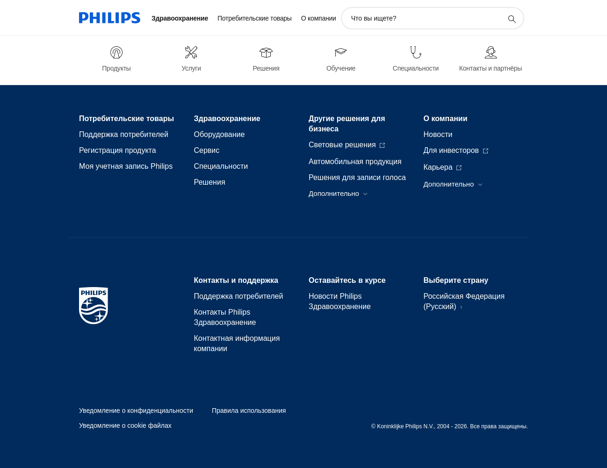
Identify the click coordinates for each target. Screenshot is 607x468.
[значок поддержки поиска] (511, 18)
